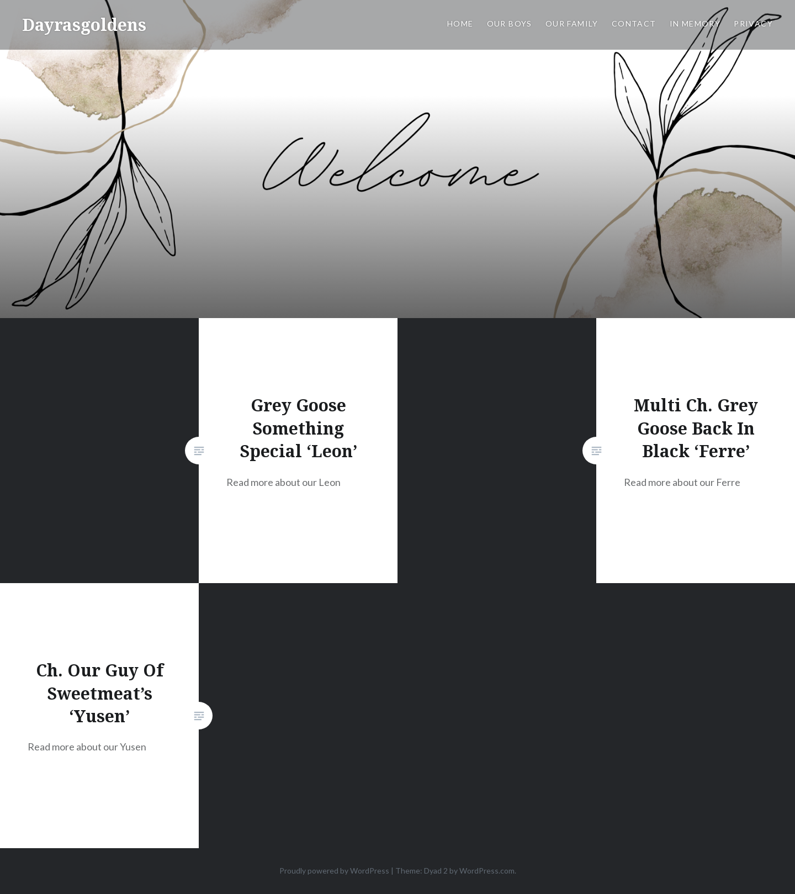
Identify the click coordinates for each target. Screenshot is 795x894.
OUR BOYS (509, 23)
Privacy (753, 23)
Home (460, 23)
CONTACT (634, 23)
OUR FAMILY (571, 23)
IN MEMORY (695, 23)
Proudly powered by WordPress (334, 870)
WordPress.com (487, 870)
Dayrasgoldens (84, 24)
